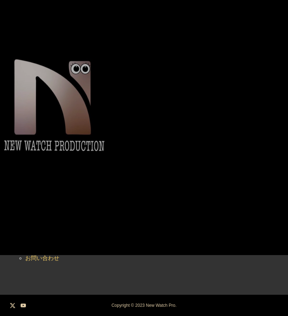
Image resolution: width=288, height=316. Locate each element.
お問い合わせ (42, 258)
